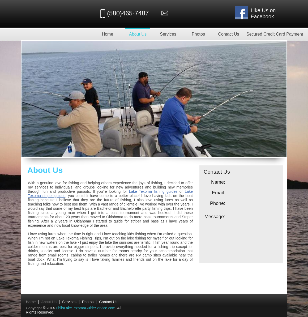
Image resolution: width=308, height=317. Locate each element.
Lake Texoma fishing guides (153, 191)
